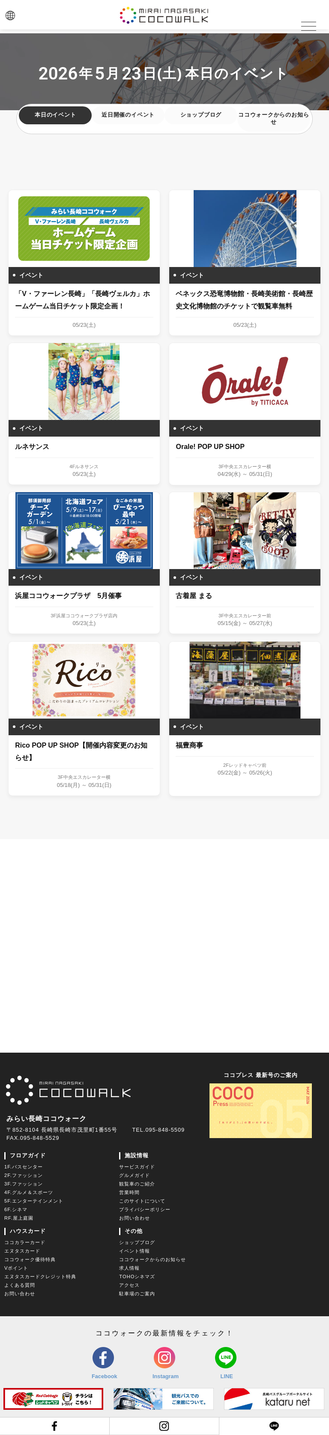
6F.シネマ (15, 1209)
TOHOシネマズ (137, 1276)
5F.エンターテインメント (33, 1200)
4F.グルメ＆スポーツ (28, 1191)
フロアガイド (28, 1155)
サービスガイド (137, 1166)
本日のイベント (55, 116)
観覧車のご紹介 (137, 1183)
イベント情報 (134, 1250)
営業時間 (129, 1191)
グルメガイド (134, 1174)
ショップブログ (201, 116)
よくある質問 (19, 1284)
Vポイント (16, 1267)
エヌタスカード (22, 1250)
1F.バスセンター (23, 1166)
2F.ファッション (23, 1174)
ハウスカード (28, 1230)
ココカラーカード (24, 1241)
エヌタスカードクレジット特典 (40, 1276)
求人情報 (129, 1267)
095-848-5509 (165, 1129)
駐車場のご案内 (137, 1293)
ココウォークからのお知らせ (274, 119)
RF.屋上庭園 (18, 1217)
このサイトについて (142, 1200)
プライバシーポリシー (144, 1209)
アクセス (129, 1284)
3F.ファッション (23, 1183)
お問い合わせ (134, 1217)
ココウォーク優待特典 (30, 1259)
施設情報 (137, 1155)
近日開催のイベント (128, 116)
